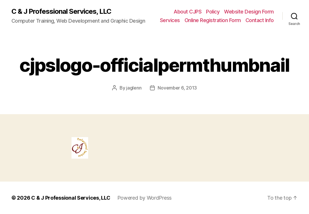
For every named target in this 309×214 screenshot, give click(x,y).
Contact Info (259, 20)
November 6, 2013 (177, 88)
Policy (212, 12)
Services (170, 20)
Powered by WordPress (144, 198)
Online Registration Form (213, 20)
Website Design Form (249, 12)
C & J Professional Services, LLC (61, 11)
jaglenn (133, 88)
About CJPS (187, 12)
